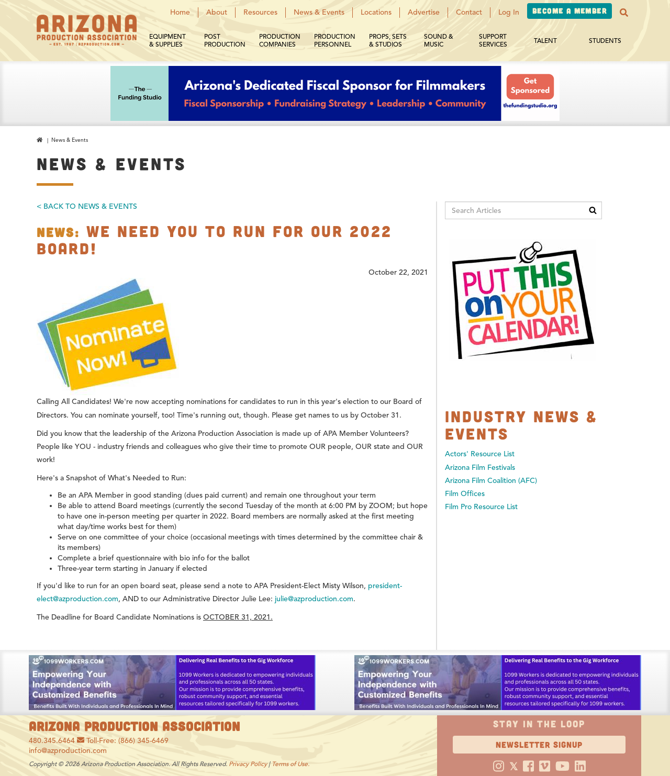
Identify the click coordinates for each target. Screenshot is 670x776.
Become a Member (569, 10)
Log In (508, 12)
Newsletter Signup (539, 744)
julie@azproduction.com (314, 598)
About (216, 12)
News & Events (319, 12)
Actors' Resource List (480, 453)
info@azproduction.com (68, 750)
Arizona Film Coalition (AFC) (491, 480)
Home (180, 12)
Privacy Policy (248, 764)
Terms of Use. (290, 764)
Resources (260, 12)
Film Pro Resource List (481, 506)
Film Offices (465, 493)
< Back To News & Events (87, 206)
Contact (469, 12)
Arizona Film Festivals (480, 467)
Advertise (424, 12)
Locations (376, 12)
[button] (624, 12)
